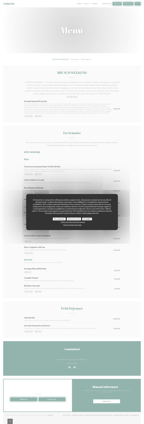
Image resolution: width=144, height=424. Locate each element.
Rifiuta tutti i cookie (74, 219)
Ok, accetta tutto (59, 219)
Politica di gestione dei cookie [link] (72, 225)
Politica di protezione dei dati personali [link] (73, 222)
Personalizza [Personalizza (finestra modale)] (87, 219)
